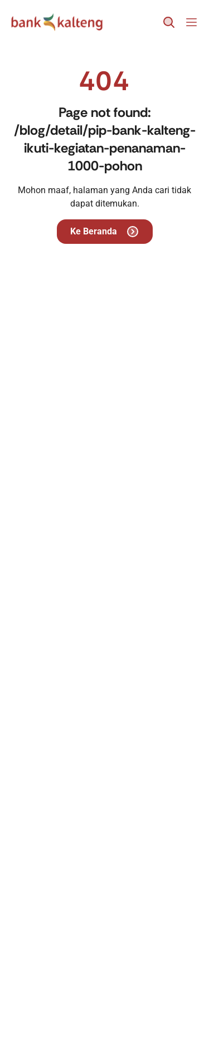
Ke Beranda (104, 231)
